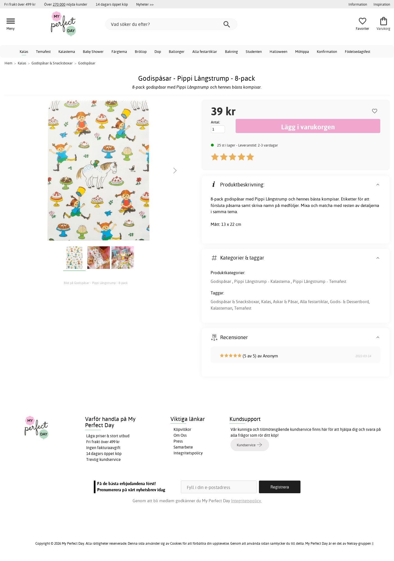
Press (178, 441)
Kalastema (66, 51)
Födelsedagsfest (357, 51)
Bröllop (141, 51)
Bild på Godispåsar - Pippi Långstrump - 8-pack (96, 283)
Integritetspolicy (188, 453)
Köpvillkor (182, 429)
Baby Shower (93, 51)
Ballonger (177, 51)
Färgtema (119, 51)
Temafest (43, 51)
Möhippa (302, 51)
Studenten (254, 51)
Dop (157, 51)
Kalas (24, 51)
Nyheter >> (145, 4)
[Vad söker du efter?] (171, 24)
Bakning (231, 51)
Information (358, 4)
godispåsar (234, 199)
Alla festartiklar (204, 51)
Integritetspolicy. (246, 500)
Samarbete (183, 447)
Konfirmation (327, 51)
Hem (8, 63)
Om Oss (180, 435)
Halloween (278, 51)
